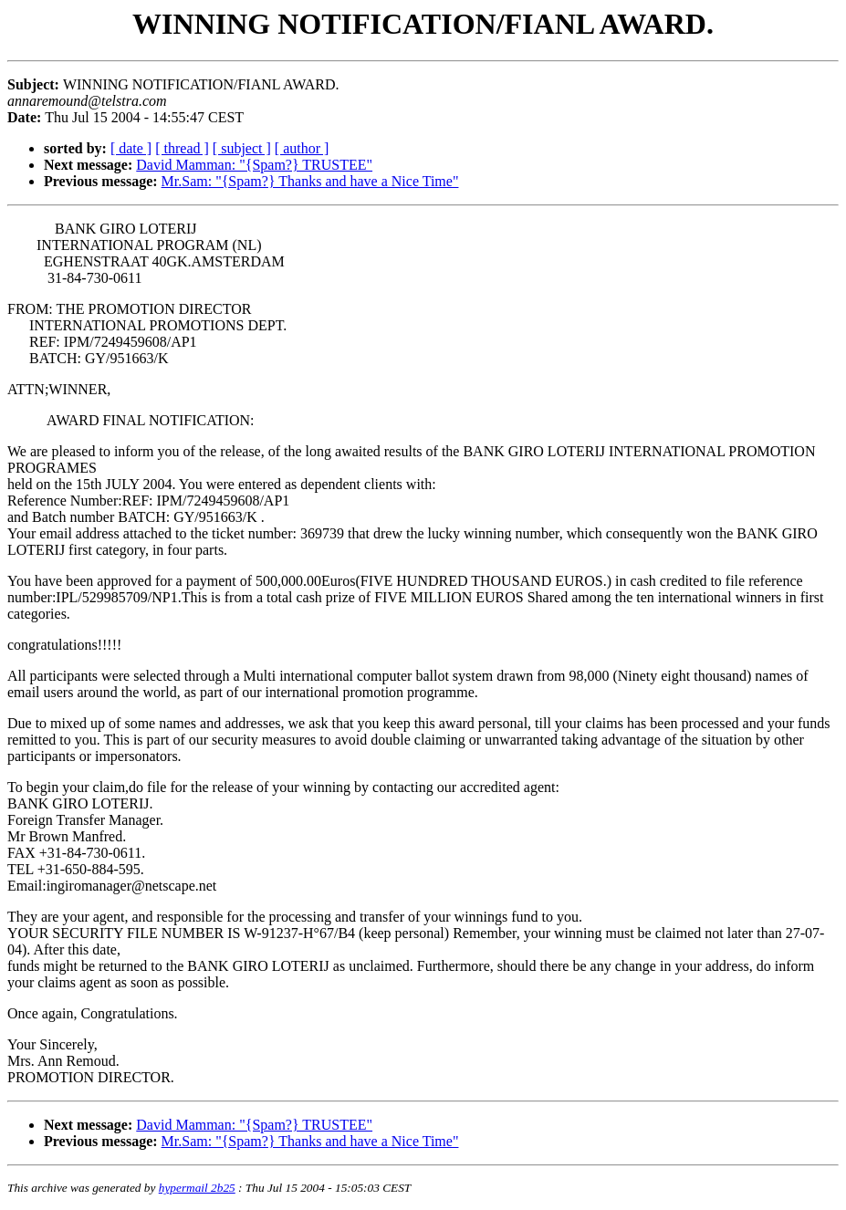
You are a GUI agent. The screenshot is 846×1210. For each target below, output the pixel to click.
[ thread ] (182, 148)
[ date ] (130, 148)
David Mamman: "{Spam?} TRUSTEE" (254, 164)
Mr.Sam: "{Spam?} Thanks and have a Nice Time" (310, 181)
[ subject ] (242, 148)
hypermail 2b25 (197, 1187)
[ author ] (302, 148)
